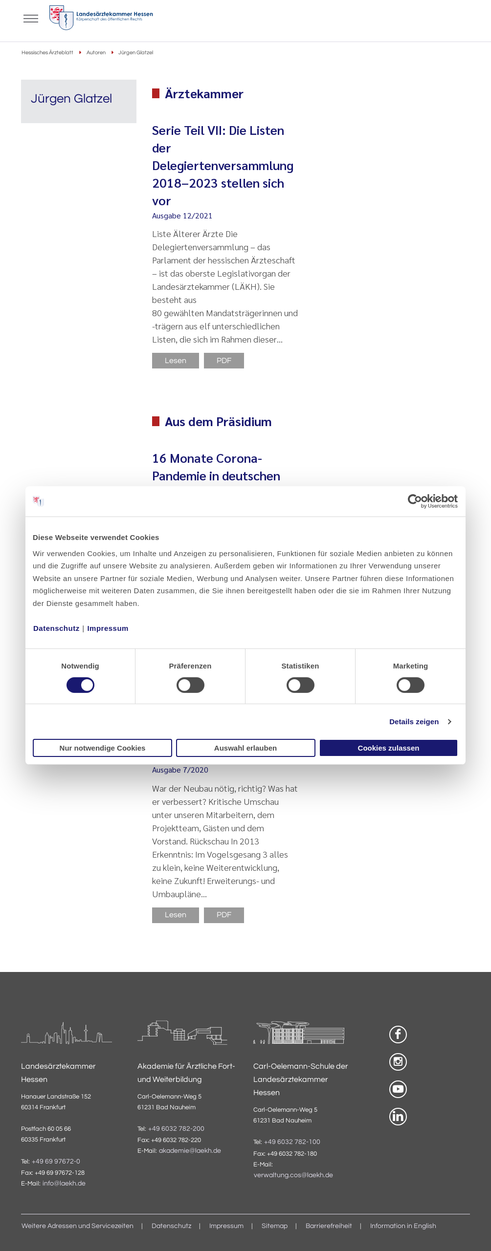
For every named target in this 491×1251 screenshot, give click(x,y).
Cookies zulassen (389, 748)
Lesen (175, 361)
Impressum (108, 628)
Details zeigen (414, 721)
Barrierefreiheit (329, 1226)
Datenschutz (56, 628)
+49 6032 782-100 (292, 1142)
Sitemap (275, 1226)
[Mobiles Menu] (31, 17)
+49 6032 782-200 (176, 1128)
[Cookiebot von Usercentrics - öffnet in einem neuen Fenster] (415, 501)
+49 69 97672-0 (56, 1161)
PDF (224, 361)
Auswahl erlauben (245, 748)
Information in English (403, 1226)
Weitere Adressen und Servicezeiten (78, 1226)
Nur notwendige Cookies (103, 748)
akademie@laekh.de (190, 1150)
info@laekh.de (64, 1183)
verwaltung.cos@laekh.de (293, 1175)
